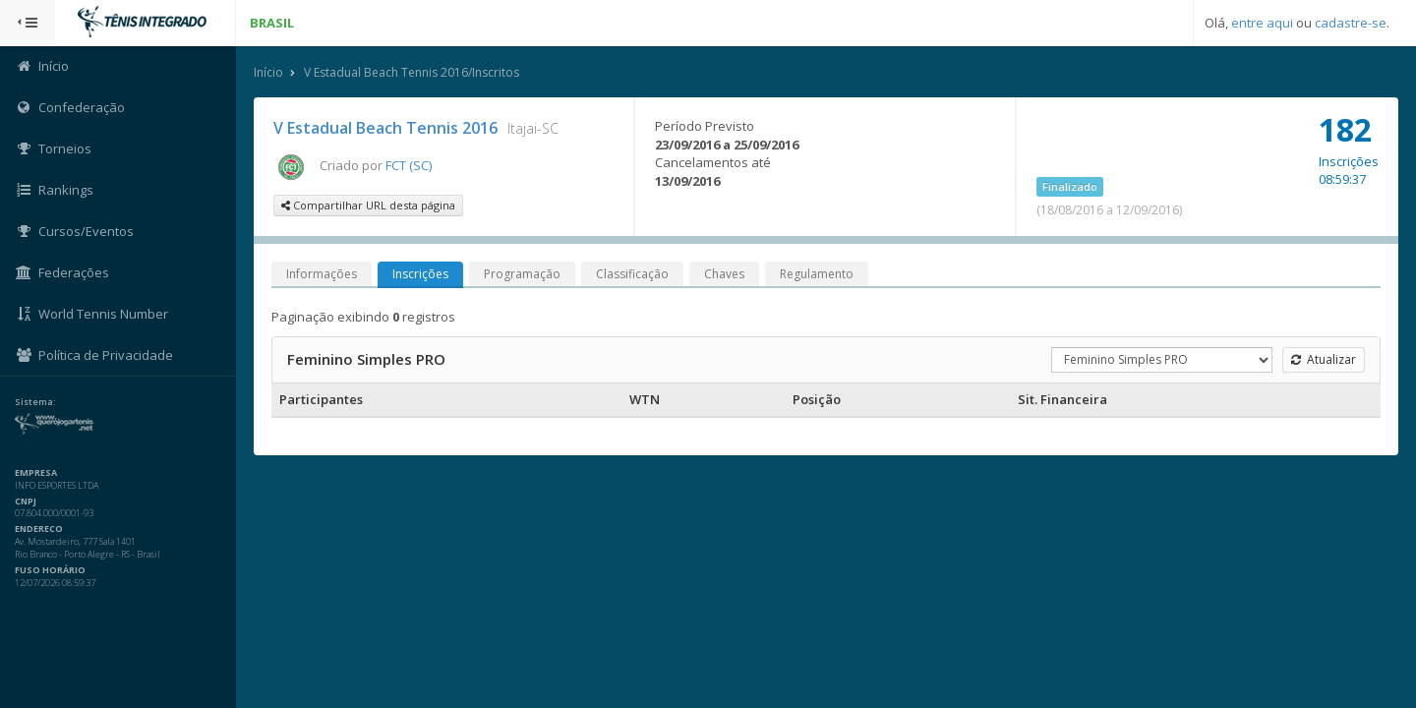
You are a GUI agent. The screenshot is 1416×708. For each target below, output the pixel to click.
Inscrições (420, 274)
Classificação (632, 274)
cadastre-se (1350, 22)
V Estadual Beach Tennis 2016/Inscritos (411, 72)
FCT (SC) (408, 165)
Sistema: (35, 402)
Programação (522, 274)
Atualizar (1323, 359)
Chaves (724, 274)
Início (268, 72)
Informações (321, 274)
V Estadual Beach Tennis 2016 (385, 128)
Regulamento (817, 274)
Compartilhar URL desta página (368, 205)
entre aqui (1262, 22)
